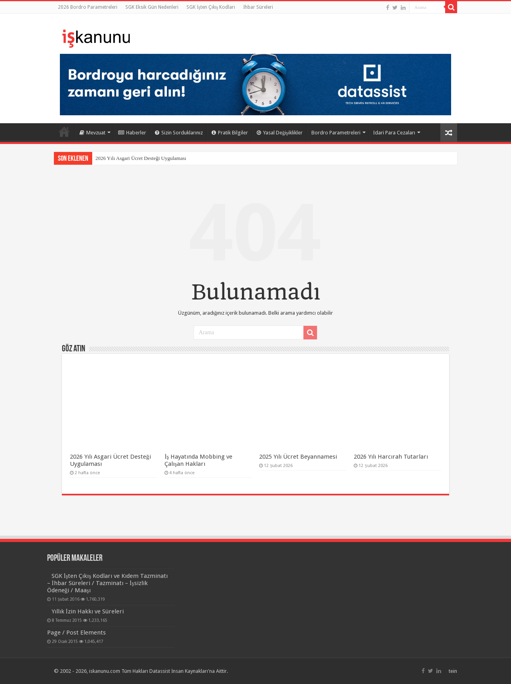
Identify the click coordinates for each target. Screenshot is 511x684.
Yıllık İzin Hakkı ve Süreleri (87, 611)
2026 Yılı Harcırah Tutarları (391, 456)
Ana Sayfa (64, 131)
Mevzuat (92, 133)
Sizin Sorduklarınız (179, 133)
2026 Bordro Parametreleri (87, 7)
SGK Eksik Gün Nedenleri (151, 7)
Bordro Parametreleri (335, 133)
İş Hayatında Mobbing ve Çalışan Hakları (198, 460)
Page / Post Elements (76, 632)
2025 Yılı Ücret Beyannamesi (298, 456)
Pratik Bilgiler (230, 133)
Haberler (132, 133)
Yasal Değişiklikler (280, 133)
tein (453, 671)
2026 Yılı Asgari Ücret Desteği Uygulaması (140, 158)
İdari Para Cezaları (394, 133)
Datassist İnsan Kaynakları (178, 671)
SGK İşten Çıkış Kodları (210, 7)
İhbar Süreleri (258, 7)
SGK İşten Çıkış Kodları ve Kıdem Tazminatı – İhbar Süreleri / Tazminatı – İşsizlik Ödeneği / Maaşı (107, 583)
